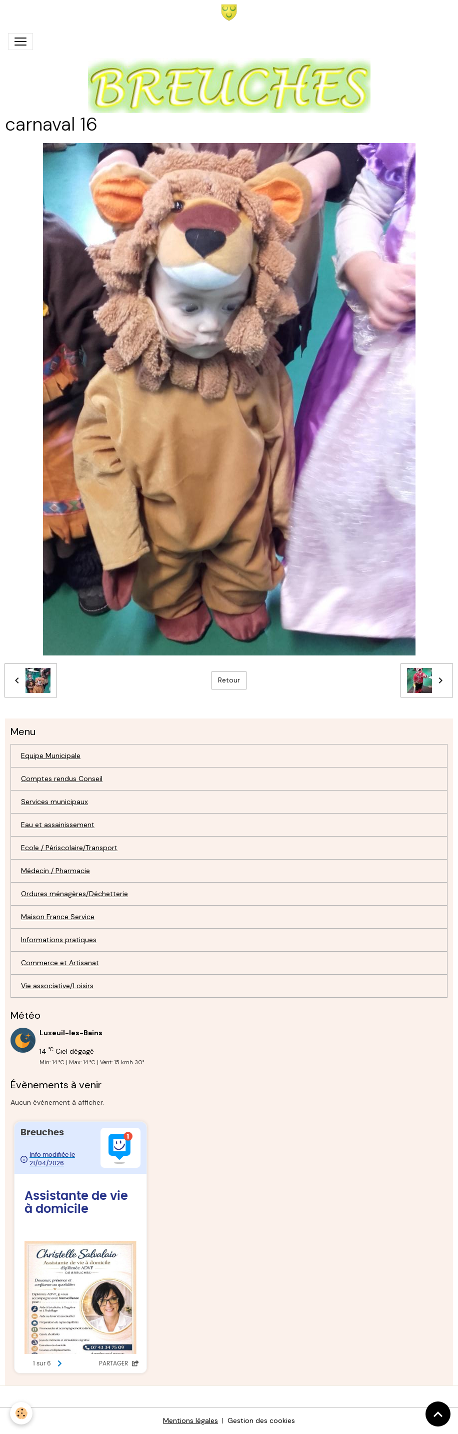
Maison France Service (57, 916)
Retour (229, 679)
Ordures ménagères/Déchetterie (74, 893)
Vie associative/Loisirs (57, 985)
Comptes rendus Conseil (61, 778)
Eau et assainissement (57, 824)
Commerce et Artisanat (60, 962)
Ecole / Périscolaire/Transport (69, 847)
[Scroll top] (438, 1413)
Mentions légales (190, 1420)
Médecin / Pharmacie (55, 870)
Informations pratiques (58, 939)
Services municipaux (54, 801)
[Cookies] (21, 1413)
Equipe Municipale (50, 755)
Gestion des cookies (261, 1420)
